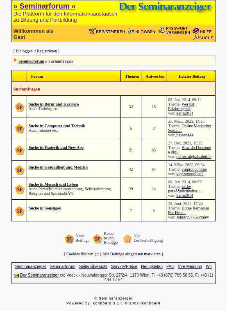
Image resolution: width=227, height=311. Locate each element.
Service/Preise (124, 266)
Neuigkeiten (152, 266)
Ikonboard (101, 303)
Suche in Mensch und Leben (53, 184)
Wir (209, 266)
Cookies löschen (79, 254)
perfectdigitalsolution (194, 156)
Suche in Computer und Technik (57, 126)
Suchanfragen (27, 88)
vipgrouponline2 (190, 173)
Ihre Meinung (190, 266)
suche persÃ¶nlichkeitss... (184, 188)
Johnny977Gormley (193, 217)
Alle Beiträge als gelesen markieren (131, 254)
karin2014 (185, 113)
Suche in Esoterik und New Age (56, 147)
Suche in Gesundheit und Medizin (58, 167)
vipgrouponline (194, 169)
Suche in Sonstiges (45, 208)
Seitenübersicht (93, 266)
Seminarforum (31, 61)
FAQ (170, 266)
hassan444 (185, 135)
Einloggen (24, 51)
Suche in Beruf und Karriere (54, 104)
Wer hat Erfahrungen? (181, 106)
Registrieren (47, 51)
